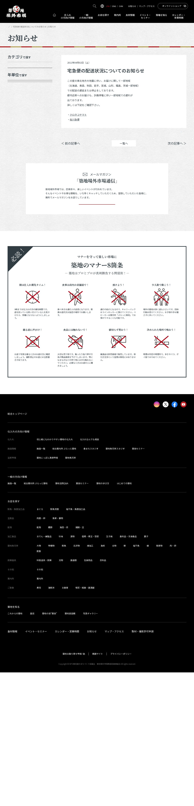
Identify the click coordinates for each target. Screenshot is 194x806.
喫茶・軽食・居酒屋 (85, 721)
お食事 (65, 721)
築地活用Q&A (61, 616)
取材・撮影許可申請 (143, 765)
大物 (39, 679)
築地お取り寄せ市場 (72, 787)
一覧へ (124, 148)
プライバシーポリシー (121, 787)
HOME (10, 26)
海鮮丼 (51, 721)
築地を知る (161, 15)
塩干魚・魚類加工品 (75, 642)
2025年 (15, 117)
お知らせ (132, 6)
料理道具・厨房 (44, 693)
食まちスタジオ (91, 582)
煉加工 (90, 679)
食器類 (73, 693)
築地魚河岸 (70, 591)
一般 (86, 16)
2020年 (15, 170)
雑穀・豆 (79, 660)
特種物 (51, 679)
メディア (16, 78)
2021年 (15, 159)
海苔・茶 (64, 660)
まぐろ (40, 642)
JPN (107, 6)
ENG (114, 6)
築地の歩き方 (102, 616)
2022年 (15, 149)
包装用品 (88, 693)
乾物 (39, 660)
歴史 (32, 746)
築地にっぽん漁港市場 (47, 591)
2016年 (15, 202)
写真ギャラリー (90, 746)
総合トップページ (17, 547)
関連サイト (97, 787)
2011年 (15, 255)
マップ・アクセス (147, 6)
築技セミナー (138, 582)
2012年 (15, 244)
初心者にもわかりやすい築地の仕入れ (55, 572)
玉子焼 (109, 669)
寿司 (39, 721)
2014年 (15, 223)
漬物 (72, 669)
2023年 (15, 138)
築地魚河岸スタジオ (115, 582)
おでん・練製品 (44, 669)
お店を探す (103, 15)
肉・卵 (173, 679)
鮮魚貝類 (54, 642)
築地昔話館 (70, 746)
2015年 (15, 212)
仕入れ (67, 16)
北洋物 (76, 679)
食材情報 (130, 15)
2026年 (15, 106)
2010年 (15, 266)
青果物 (159, 679)
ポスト (161, 133)
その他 (40, 702)
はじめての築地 (124, 616)
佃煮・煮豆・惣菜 (90, 669)
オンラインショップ (171, 5)
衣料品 (103, 693)
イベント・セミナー (36, 765)
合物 (114, 679)
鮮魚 (64, 679)
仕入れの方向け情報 (18, 565)
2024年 (15, 127)
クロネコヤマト (78, 114)
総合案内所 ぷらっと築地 (64, 582)
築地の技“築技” (49, 746)
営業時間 (179, 16)
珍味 (61, 669)
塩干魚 (136, 679)
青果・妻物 (57, 651)
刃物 (61, 693)
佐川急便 (74, 119)
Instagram (178, 133)
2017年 (15, 191)
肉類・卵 (41, 651)
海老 (103, 679)
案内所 (117, 15)
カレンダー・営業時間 (67, 765)
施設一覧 (41, 582)
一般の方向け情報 (17, 610)
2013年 (15, 234)
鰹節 (50, 660)
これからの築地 (15, 746)
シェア (143, 133)
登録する (97, 333)
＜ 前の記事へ (70, 148)
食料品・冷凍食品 (128, 669)
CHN (121, 6)
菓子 (146, 669)
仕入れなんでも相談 (89, 572)
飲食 (39, 684)
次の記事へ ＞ (177, 148)
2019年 (15, 180)
